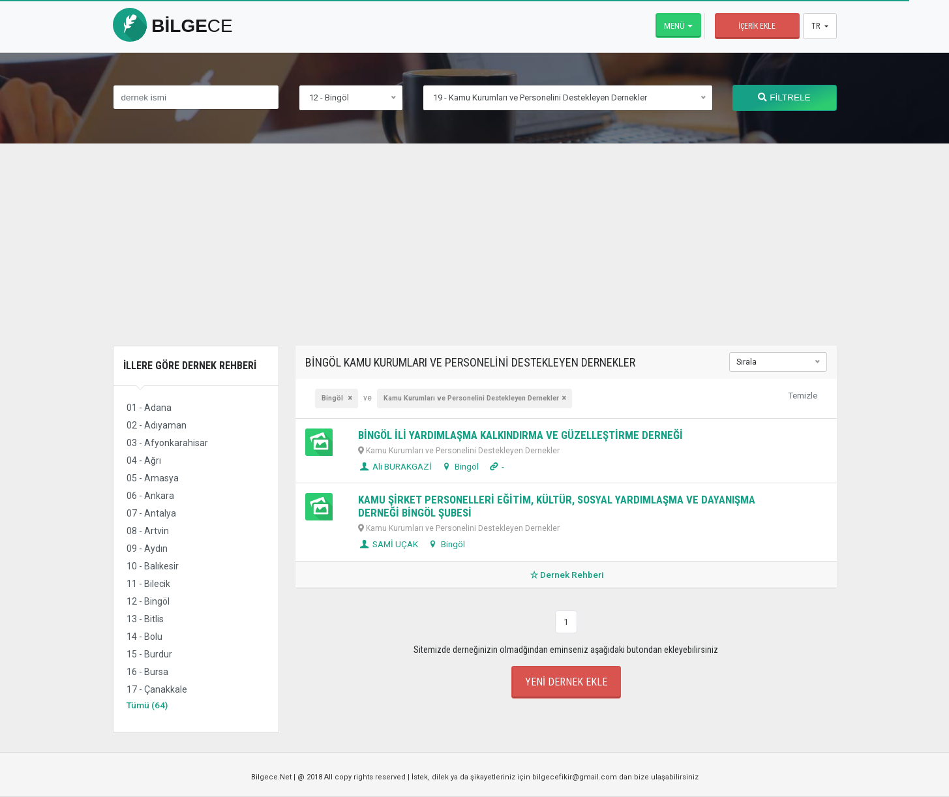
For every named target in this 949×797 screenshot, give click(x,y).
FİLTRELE (784, 97)
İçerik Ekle (757, 26)
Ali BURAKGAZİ (395, 466)
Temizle (802, 395)
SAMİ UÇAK (388, 544)
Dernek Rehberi (566, 574)
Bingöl (333, 398)
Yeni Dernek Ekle (566, 682)
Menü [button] (674, 25)
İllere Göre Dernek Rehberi (189, 365)
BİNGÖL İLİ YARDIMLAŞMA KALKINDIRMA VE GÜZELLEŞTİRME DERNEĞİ (520, 435)
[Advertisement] (475, 254)
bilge (173, 26)
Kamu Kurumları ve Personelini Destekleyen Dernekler (471, 398)
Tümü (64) (147, 705)
